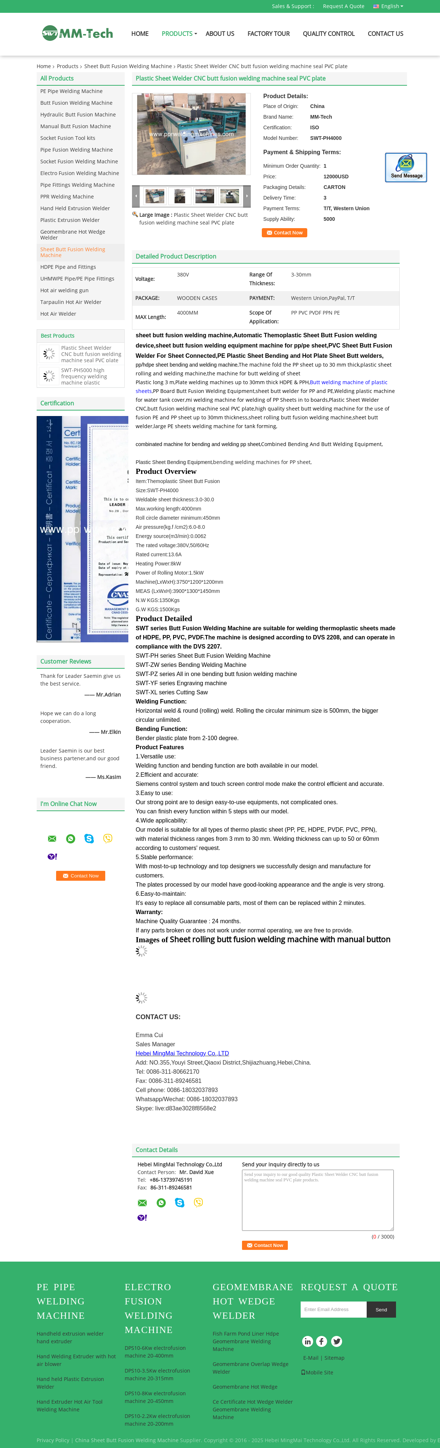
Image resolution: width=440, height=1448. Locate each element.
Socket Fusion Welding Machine (79, 162)
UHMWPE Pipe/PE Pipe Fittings (77, 279)
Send (381, 1310)
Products (177, 33)
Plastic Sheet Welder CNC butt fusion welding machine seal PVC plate (91, 354)
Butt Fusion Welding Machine (76, 103)
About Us (220, 33)
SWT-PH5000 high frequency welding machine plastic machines (84, 379)
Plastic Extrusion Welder (70, 220)
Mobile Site (317, 1373)
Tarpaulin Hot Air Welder (71, 302)
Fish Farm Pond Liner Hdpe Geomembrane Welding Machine (246, 1341)
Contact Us (385, 33)
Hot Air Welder (58, 314)
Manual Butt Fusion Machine (75, 126)
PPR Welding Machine (67, 197)
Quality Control (329, 33)
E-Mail (311, 1358)
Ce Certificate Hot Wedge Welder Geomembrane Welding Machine (253, 1410)
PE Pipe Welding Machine (71, 91)
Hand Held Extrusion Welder (75, 208)
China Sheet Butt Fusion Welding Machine (127, 1440)
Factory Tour (268, 33)
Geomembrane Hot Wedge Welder (72, 235)
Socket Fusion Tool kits (67, 138)
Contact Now (288, 233)
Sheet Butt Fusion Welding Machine (128, 66)
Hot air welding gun (64, 290)
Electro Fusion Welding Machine (79, 173)
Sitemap (334, 1358)
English (392, 6)
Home (139, 33)
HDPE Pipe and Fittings (68, 267)
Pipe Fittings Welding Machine (77, 185)
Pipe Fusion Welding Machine (76, 150)
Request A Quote (343, 6)
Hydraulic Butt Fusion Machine (78, 115)
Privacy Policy (53, 1440)
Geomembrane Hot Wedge (245, 1387)
